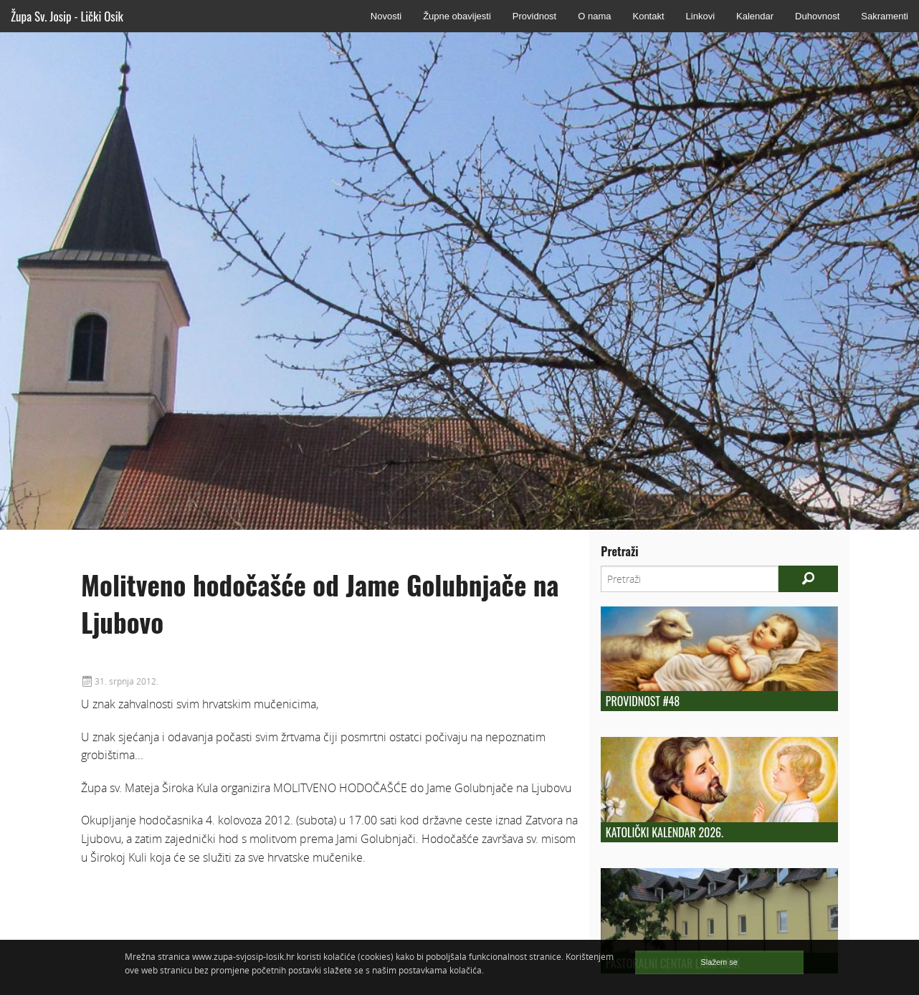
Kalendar (754, 16)
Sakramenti (884, 16)
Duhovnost (817, 16)
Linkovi (700, 16)
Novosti (386, 16)
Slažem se (719, 962)
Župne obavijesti (457, 16)
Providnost (534, 16)
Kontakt (648, 16)
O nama (594, 16)
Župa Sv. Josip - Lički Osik (67, 16)
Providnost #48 (643, 701)
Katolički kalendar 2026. (664, 832)
